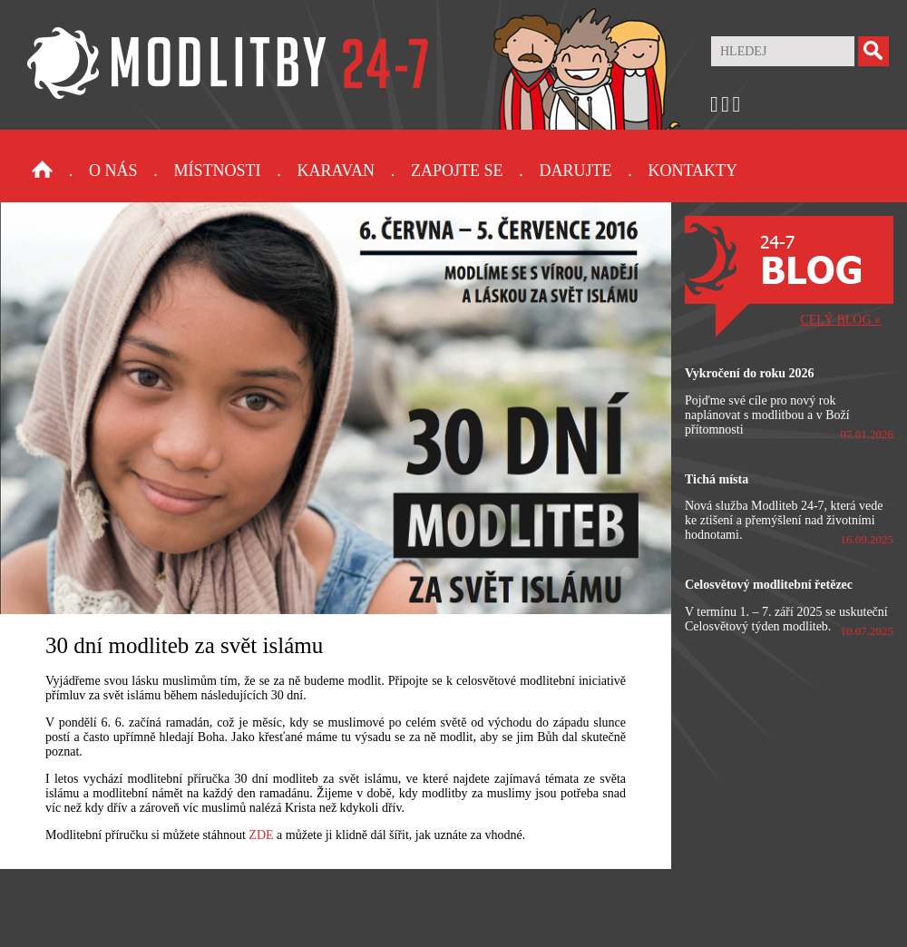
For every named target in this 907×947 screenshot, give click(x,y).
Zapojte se (457, 170)
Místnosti (217, 170)
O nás (113, 170)
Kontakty (692, 170)
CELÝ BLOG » (840, 320)
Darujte (575, 170)
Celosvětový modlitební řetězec (769, 584)
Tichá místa (716, 479)
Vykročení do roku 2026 (749, 373)
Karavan (336, 170)
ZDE (261, 835)
